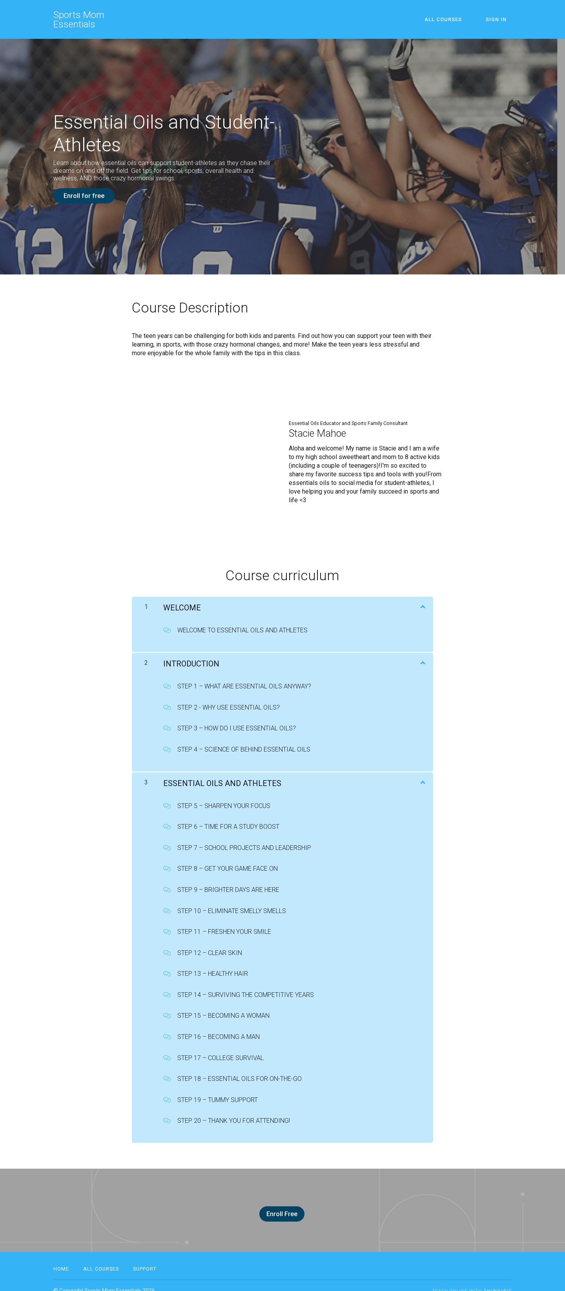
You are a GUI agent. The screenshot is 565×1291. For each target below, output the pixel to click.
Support (145, 1259)
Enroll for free (84, 196)
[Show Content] (422, 601)
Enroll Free (279, 1209)
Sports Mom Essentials (78, 19)
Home (61, 1259)
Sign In (501, 19)
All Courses (458, 19)
